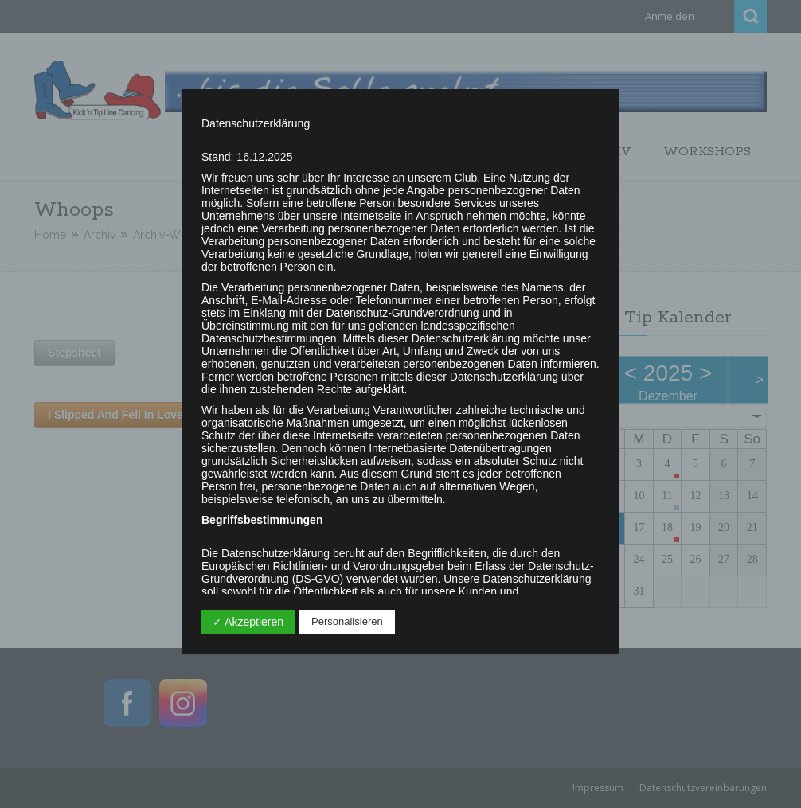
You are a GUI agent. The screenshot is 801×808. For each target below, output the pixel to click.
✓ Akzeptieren (248, 621)
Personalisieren (347, 621)
